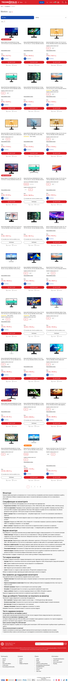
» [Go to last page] (40, 486)
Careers (4, 660)
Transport (38, 662)
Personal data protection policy (8, 666)
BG (54, 2)
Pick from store (39, 668)
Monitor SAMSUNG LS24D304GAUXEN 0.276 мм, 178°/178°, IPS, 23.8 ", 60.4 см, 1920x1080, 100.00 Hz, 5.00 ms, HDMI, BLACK (34, 269)
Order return (38, 671)
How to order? (56, 660)
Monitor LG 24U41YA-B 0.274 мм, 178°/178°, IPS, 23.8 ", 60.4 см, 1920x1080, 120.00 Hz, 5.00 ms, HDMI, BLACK (56, 180)
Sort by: (51, 17)
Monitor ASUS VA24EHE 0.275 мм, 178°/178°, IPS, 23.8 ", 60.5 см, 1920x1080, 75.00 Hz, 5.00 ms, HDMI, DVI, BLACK (11, 228)
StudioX (44, 678)
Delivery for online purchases (42, 663)
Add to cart (11, 62)
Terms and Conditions (6, 663)
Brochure (41, 2)
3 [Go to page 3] (34, 486)
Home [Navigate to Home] (2, 6)
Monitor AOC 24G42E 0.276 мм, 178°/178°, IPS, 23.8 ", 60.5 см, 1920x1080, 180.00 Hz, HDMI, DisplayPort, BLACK (56, 405)
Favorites (14, 65)
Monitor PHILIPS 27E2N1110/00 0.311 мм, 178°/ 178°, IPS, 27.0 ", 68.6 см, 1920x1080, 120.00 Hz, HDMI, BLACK (34, 134)
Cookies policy (5, 665)
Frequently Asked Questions (58, 658)
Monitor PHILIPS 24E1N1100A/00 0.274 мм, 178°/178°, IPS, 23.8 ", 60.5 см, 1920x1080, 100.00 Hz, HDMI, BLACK (56, 88)
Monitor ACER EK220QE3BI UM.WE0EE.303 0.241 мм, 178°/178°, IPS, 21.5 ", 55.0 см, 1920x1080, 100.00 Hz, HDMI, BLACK (34, 43)
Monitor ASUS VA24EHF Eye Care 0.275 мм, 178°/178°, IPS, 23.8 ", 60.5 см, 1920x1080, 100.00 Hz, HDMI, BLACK (34, 314)
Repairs (20, 662)
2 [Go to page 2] (31, 486)
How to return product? (57, 662)
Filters (4, 17)
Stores (20, 660)
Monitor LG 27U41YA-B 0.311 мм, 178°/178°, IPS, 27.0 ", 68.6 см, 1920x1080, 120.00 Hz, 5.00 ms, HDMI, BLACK (56, 450)
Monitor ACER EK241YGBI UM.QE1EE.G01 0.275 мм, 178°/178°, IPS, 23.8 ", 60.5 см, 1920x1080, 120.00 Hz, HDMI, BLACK (34, 228)
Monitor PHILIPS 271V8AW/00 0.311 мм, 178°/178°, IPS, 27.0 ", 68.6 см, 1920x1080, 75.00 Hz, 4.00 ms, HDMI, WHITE (33, 450)
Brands (37, 660)
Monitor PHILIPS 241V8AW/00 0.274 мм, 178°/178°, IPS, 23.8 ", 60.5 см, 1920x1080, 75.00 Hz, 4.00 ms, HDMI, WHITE (11, 269)
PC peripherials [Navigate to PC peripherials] (7, 6)
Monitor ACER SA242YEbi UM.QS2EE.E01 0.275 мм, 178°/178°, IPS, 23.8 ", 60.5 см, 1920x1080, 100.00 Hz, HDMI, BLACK (11, 450)
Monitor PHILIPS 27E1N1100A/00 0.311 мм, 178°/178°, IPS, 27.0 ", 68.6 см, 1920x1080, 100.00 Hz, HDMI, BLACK (56, 269)
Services (38, 669)
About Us (4, 658)
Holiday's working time (23, 663)
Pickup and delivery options (5, 50)
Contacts (21, 658)
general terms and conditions (52, 648)
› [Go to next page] (37, 486)
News (3, 662)
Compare (8, 65)
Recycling (55, 663)
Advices (37, 658)
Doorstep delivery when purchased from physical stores (43, 666)
